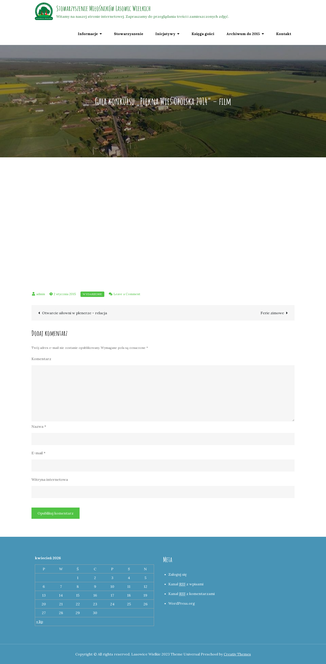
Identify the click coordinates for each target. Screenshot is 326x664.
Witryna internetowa (49, 479)
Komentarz (41, 359)
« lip (39, 621)
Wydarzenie (92, 294)
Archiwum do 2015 (243, 33)
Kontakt (283, 33)
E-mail (38, 453)
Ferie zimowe (272, 313)
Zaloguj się (177, 574)
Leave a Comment (127, 294)
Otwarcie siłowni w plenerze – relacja (74, 313)
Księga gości (203, 33)
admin (40, 294)
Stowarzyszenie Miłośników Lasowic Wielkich (103, 8)
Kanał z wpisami (185, 584)
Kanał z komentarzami (191, 593)
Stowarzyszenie (128, 33)
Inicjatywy (165, 33)
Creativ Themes (237, 654)
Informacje (88, 33)
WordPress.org (181, 603)
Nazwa (38, 426)
